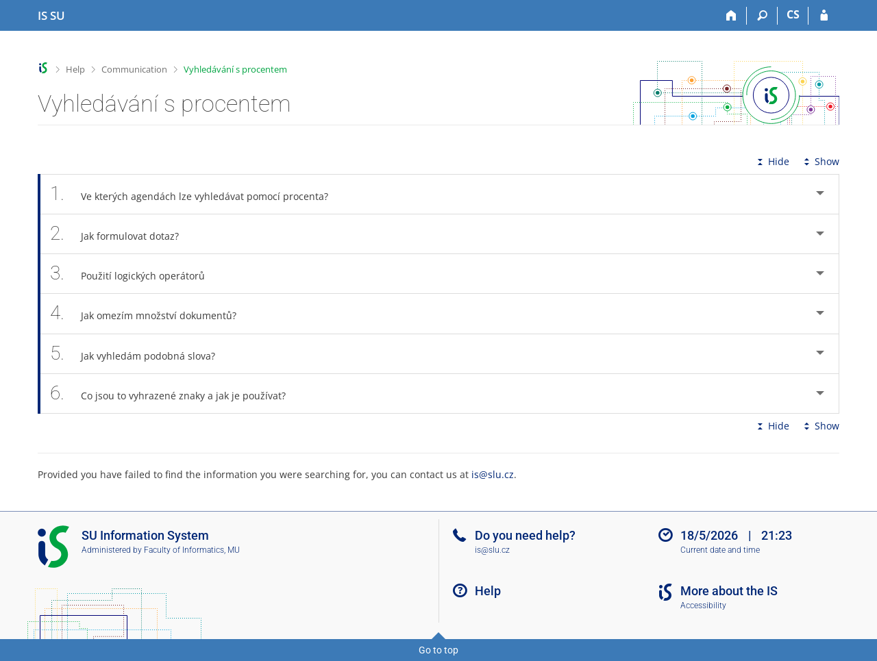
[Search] (762, 16)
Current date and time (720, 550)
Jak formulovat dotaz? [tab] (122, 234)
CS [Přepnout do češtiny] (793, 14)
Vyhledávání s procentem (235, 69)
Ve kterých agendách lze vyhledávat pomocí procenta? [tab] (196, 194)
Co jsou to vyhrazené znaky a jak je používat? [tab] (175, 394)
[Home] (731, 16)
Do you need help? (525, 535)
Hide (771, 161)
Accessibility (703, 605)
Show (820, 161)
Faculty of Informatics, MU (192, 550)
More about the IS (729, 591)
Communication (134, 69)
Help (75, 69)
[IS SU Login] (823, 16)
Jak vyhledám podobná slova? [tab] (140, 354)
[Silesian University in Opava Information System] (51, 16)
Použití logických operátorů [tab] (135, 274)
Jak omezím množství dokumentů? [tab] (150, 313)
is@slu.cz (492, 474)
